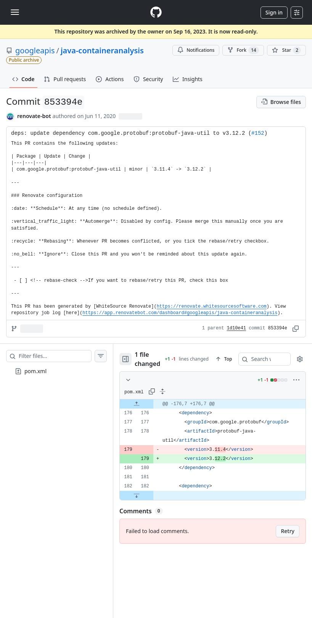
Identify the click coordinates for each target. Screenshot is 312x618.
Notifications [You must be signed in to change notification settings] (195, 50)
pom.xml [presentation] (35, 370)
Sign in (274, 12)
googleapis (35, 50)
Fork (243, 50)
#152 (257, 133)
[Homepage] (156, 12)
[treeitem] (56, 371)
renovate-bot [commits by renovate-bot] (34, 116)
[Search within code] (247, 359)
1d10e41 (236, 328)
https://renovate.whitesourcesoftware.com (212, 306)
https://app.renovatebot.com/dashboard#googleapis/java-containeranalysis (179, 313)
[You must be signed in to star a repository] (286, 50)
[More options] (296, 380)
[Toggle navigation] (15, 12)
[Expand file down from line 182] (136, 495)
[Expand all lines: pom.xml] (162, 391)
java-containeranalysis (102, 50)
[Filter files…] (55, 356)
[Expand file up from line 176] (136, 404)
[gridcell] (213, 404)
